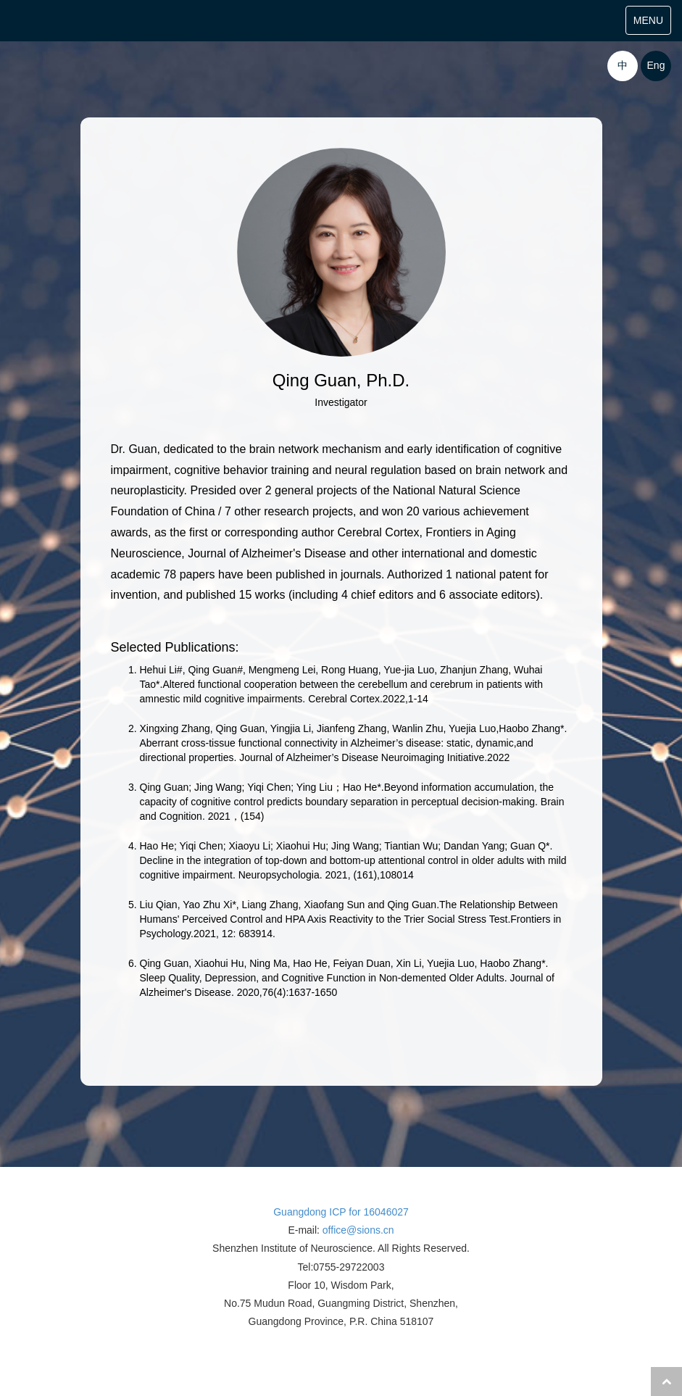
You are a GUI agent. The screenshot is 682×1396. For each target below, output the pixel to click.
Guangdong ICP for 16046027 (341, 1212)
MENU (652, 23)
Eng (656, 65)
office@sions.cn (358, 1230)
